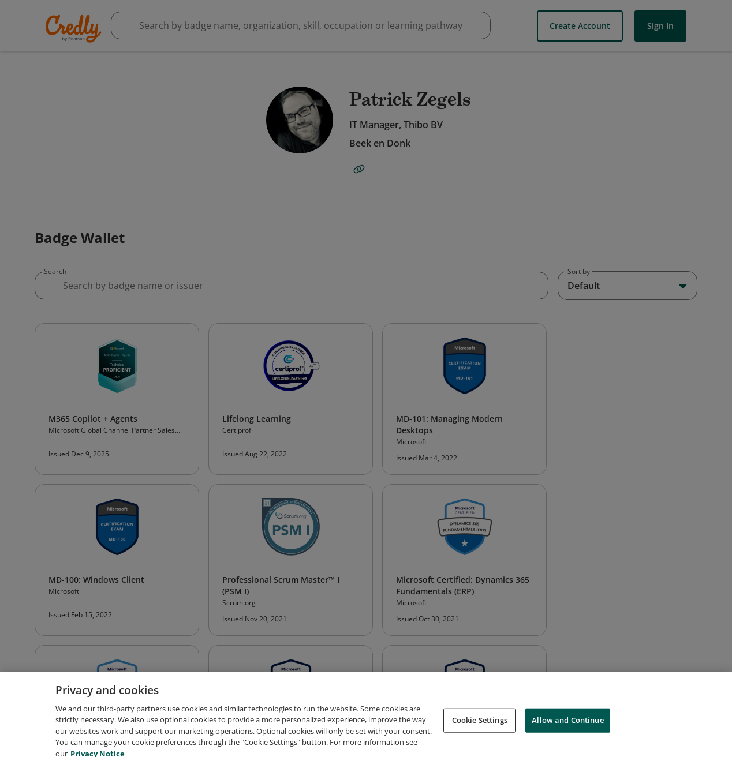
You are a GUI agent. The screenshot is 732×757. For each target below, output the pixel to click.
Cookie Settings (479, 727)
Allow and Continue (567, 727)
